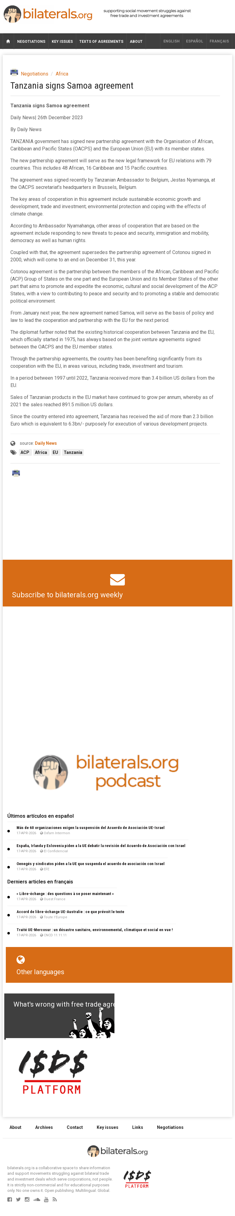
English (171, 41)
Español (194, 41)
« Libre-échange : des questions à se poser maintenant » (65, 893)
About (136, 41)
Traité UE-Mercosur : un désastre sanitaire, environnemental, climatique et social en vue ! (95, 929)
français (219, 41)
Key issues (62, 41)
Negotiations (31, 41)
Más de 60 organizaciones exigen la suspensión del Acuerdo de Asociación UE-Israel (91, 827)
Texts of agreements (101, 41)
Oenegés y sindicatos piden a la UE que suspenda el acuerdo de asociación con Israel (91, 863)
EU (56, 452)
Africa (62, 74)
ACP (25, 452)
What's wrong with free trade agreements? (78, 1004)
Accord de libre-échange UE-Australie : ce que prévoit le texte (70, 911)
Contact (75, 1127)
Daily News (46, 443)
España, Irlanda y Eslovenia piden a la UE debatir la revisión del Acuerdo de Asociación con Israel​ (101, 845)
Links (137, 1127)
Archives (44, 1127)
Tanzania (73, 452)
